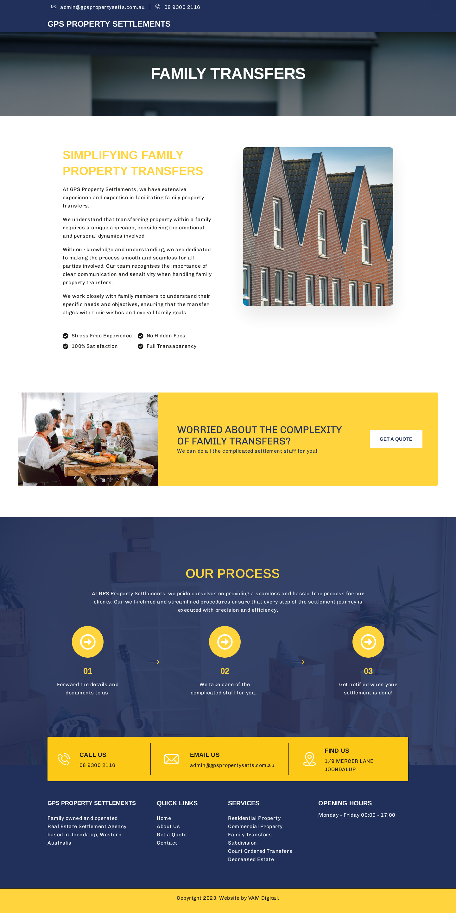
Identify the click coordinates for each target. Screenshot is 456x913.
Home (250, 25)
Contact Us (394, 25)
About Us (278, 25)
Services (314, 25)
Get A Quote (354, 25)
